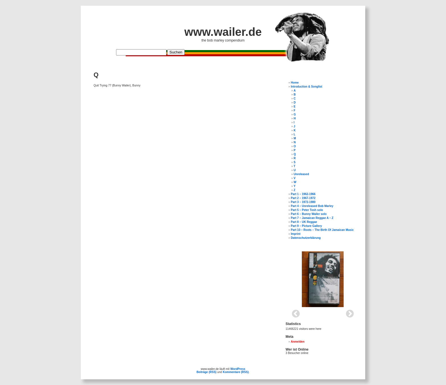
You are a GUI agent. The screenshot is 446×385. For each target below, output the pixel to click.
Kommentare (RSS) (236, 372)
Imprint (295, 233)
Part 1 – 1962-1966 (303, 194)
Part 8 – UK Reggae (304, 221)
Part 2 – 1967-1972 (303, 198)
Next (348, 312)
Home (295, 82)
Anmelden (297, 341)
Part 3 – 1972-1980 (303, 202)
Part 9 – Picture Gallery (306, 225)
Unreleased (301, 174)
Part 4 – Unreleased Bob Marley (312, 206)
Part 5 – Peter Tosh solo (307, 210)
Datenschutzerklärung (306, 237)
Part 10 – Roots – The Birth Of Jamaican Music (322, 229)
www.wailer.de (223, 32)
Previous (294, 312)
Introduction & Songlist (306, 86)
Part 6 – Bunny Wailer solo (309, 214)
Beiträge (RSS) (206, 372)
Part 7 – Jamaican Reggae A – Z (312, 218)
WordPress (237, 368)
